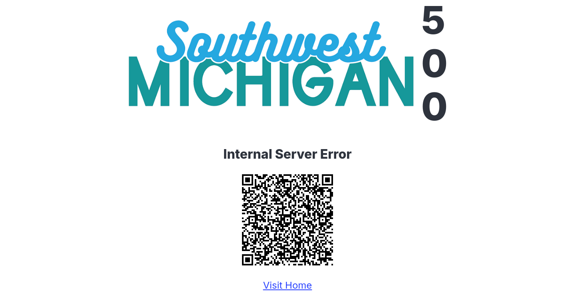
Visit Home (287, 285)
